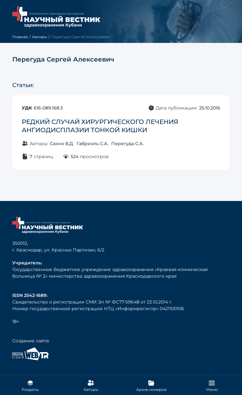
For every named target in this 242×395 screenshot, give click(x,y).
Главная (20, 36)
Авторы (39, 36)
